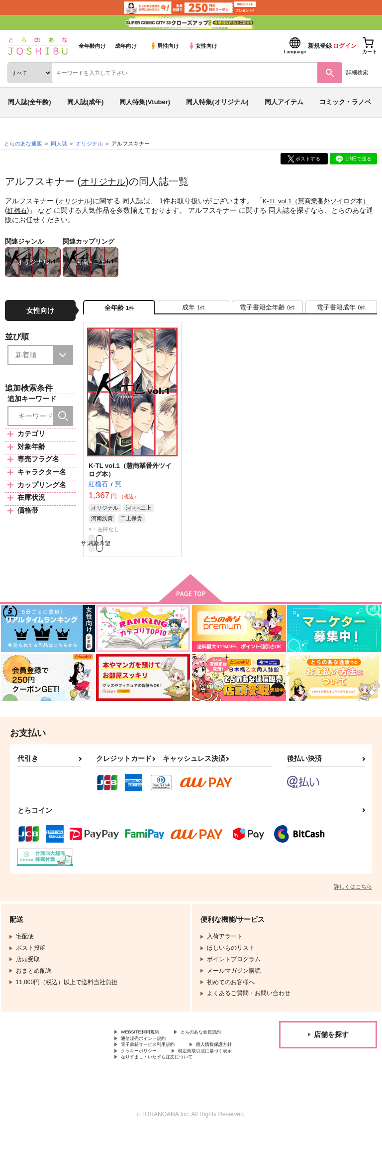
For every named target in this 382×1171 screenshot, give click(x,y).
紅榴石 (31, 210)
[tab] (193, 310)
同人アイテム (284, 102)
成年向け (126, 46)
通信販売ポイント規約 (151, 1061)
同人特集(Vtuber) (144, 102)
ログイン (345, 45)
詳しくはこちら (353, 898)
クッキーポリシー (214, 1078)
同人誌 (59, 143)
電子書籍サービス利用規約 (156, 1069)
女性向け (202, 45)
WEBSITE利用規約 (146, 1044)
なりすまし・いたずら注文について (168, 1094)
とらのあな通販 (23, 143)
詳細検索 (357, 72)
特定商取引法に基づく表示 (156, 1086)
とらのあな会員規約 (148, 1052)
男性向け (164, 45)
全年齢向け (92, 46)
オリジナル (105, 181)
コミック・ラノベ (345, 102)
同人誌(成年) (85, 102)
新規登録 (320, 45)
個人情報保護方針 (145, 1078)
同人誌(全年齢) (29, 102)
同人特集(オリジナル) (217, 102)
